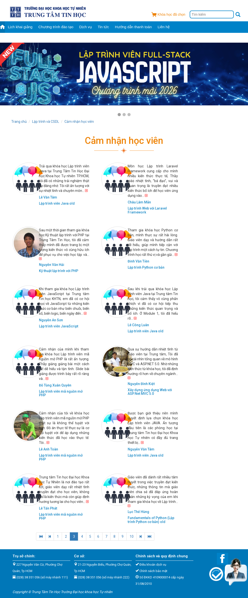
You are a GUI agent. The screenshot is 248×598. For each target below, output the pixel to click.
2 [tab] (124, 114)
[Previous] (41, 536)
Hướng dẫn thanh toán (133, 27)
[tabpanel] (124, 74)
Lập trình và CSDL (45, 122)
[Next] (140, 536)
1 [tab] (119, 114)
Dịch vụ (85, 27)
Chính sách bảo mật (153, 571)
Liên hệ (164, 27)
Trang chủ (19, 122)
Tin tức (103, 27)
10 (132, 536)
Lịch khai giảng (20, 27)
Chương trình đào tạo (55, 27)
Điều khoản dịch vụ (152, 564)
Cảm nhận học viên (79, 122)
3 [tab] (128, 114)
